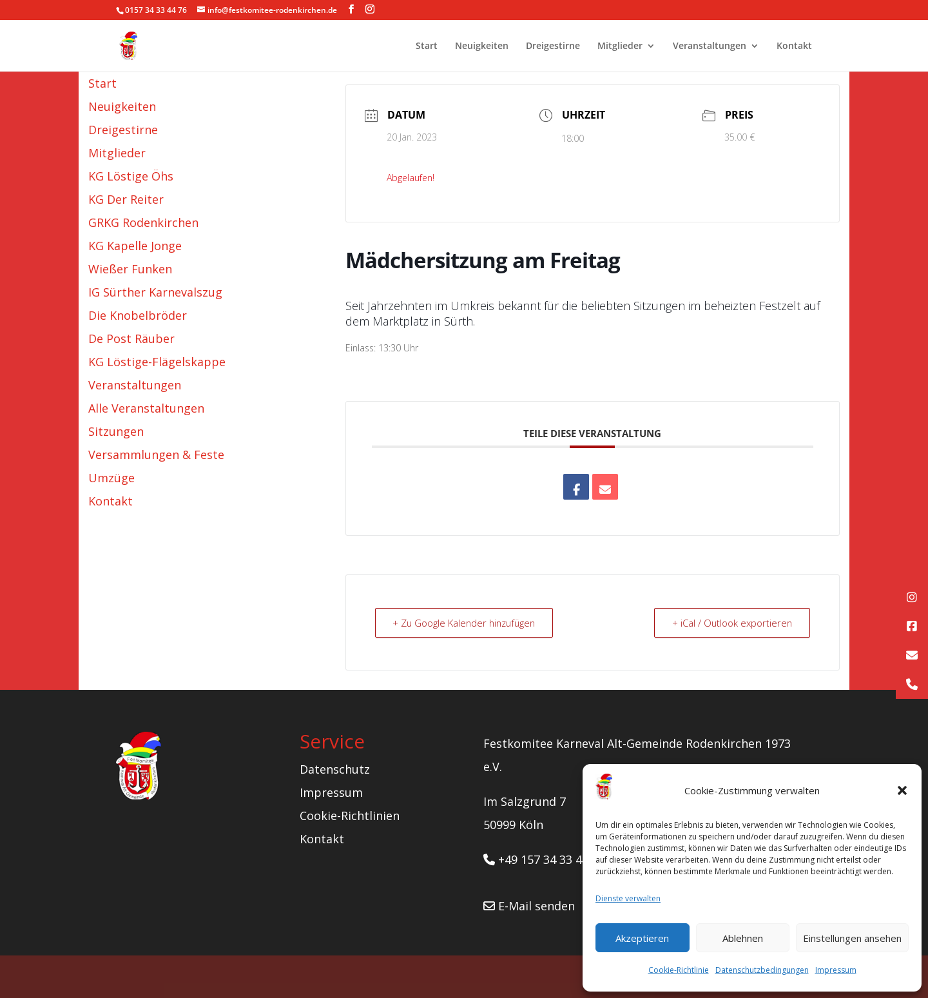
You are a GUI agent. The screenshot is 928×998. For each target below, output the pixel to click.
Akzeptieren (642, 938)
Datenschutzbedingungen (762, 969)
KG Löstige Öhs (130, 176)
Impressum (835, 969)
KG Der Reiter (126, 199)
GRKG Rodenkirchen (143, 222)
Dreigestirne (553, 46)
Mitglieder (620, 46)
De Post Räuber (131, 338)
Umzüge (111, 477)
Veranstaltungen (709, 46)
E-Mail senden (529, 906)
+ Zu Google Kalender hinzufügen (467, 622)
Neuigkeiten (481, 46)
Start (427, 46)
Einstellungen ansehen (852, 938)
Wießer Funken (130, 269)
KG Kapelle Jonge (135, 245)
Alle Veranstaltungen (146, 408)
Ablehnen (742, 938)
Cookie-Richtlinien (350, 815)
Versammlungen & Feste (156, 454)
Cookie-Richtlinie (678, 969)
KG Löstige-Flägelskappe (157, 361)
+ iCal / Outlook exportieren (730, 622)
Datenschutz (335, 769)
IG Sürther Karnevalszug (155, 292)
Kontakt (794, 46)
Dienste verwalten (628, 898)
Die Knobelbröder (137, 315)
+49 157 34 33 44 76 (543, 859)
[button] (902, 790)
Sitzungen (116, 431)
